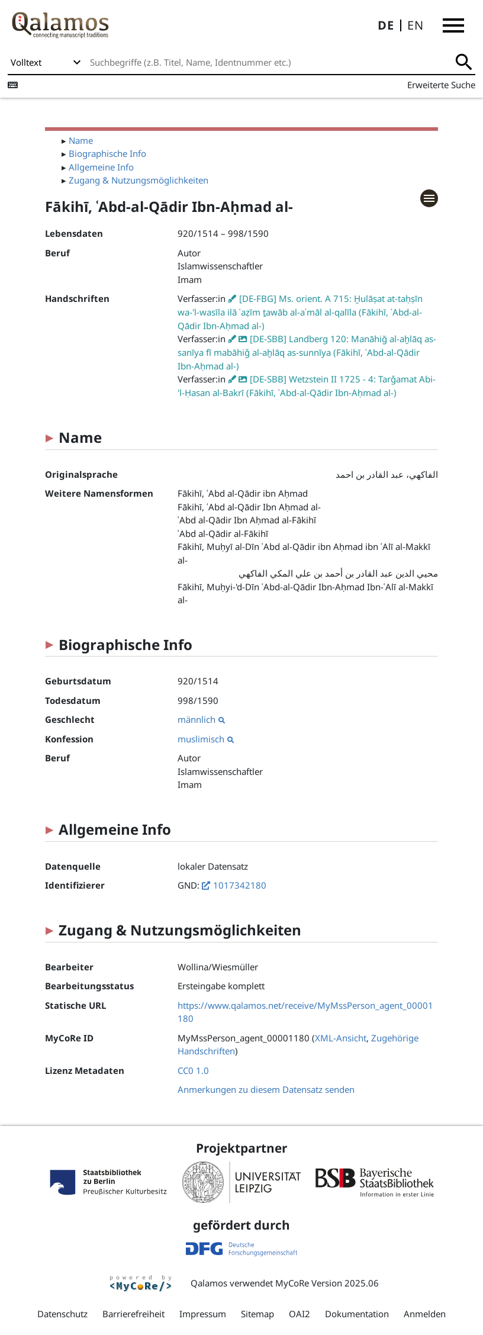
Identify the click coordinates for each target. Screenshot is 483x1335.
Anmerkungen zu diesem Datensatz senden (266, 1089)
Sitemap (257, 1314)
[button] (453, 25)
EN (415, 25)
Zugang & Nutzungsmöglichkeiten (138, 180)
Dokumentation (357, 1314)
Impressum (202, 1314)
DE (386, 25)
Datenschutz (62, 1314)
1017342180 (239, 885)
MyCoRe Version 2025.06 (327, 1283)
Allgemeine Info (101, 167)
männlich (201, 719)
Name (81, 140)
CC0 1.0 (193, 1070)
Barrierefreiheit (133, 1314)
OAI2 (299, 1314)
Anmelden (425, 1314)
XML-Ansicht (340, 1038)
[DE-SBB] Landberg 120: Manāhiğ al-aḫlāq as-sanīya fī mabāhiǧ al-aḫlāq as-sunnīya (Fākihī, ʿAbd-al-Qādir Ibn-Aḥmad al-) (307, 352)
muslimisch (206, 739)
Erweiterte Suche (441, 85)
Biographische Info (107, 153)
